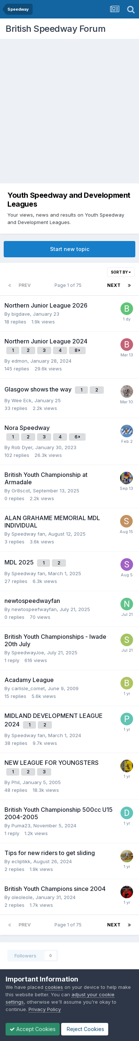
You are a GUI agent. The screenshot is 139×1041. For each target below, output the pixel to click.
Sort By (121, 272)
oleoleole (22, 897)
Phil (15, 782)
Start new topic (69, 249)
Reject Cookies (84, 1029)
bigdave (20, 314)
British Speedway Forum (55, 28)
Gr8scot (20, 491)
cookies (54, 987)
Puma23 (20, 825)
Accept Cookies (33, 1029)
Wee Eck (21, 400)
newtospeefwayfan (34, 609)
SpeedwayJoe (27, 652)
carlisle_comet (28, 688)
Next (113, 285)
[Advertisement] (69, 112)
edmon (19, 361)
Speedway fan (28, 534)
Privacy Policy (45, 1009)
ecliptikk (20, 861)
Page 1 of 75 (69, 285)
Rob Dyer (21, 447)
